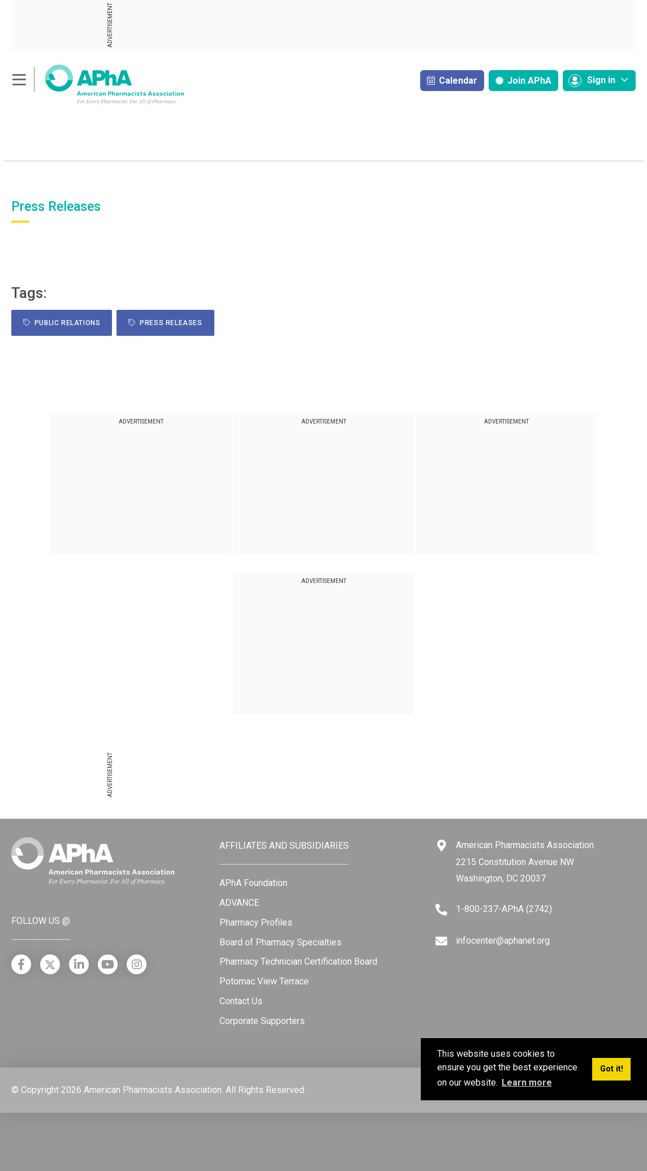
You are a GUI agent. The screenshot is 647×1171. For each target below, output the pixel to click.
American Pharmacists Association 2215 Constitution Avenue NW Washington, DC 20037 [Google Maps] (525, 862)
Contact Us (240, 1001)
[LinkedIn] (79, 964)
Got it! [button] (611, 1069)
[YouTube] (108, 964)
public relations (61, 323)
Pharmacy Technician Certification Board (298, 961)
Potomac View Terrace (264, 981)
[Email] (441, 941)
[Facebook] (21, 964)
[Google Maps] (441, 845)
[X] (50, 964)
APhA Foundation (253, 883)
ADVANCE (239, 902)
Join (523, 80)
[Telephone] (441, 909)
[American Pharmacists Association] (97, 84)
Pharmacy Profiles (255, 922)
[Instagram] (136, 964)
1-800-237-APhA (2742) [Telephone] (504, 909)
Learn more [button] (527, 1082)
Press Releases (165, 323)
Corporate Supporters (262, 1021)
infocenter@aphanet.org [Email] (503, 940)
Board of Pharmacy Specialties (280, 942)
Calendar (452, 80)
